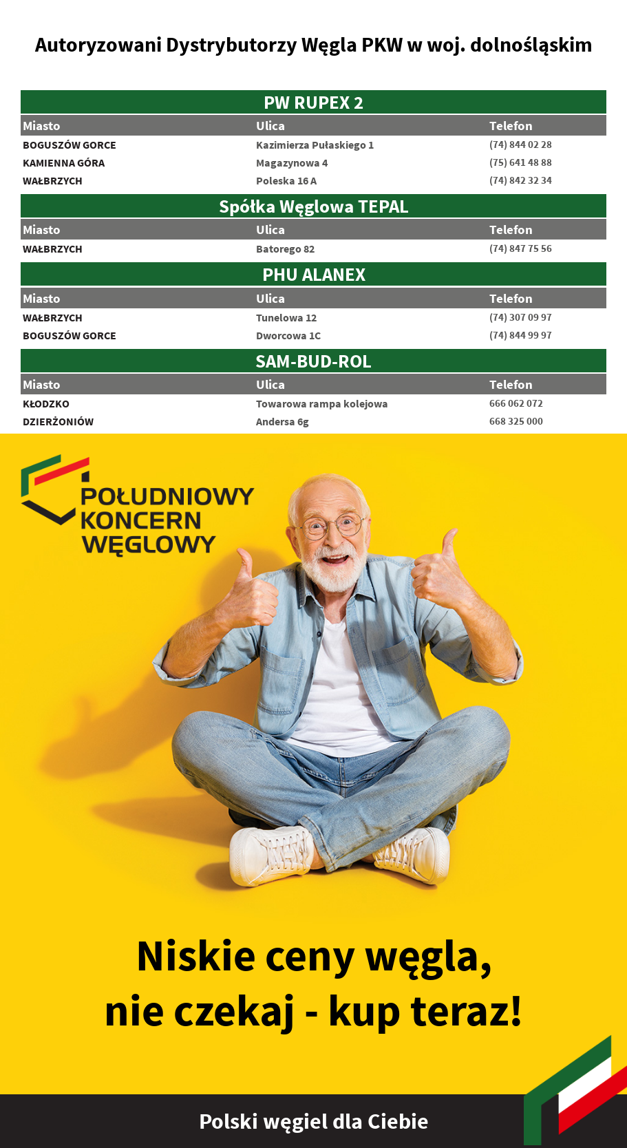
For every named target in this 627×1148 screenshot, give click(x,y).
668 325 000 (516, 421)
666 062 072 (516, 403)
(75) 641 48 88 (520, 162)
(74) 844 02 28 (520, 144)
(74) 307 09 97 (520, 317)
